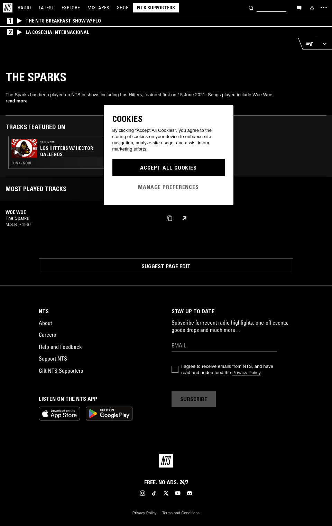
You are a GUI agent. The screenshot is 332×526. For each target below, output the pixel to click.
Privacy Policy (246, 372)
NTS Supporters (156, 7)
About (45, 322)
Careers (47, 334)
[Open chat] (299, 7)
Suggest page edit (166, 266)
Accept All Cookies (168, 167)
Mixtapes (98, 7)
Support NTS (53, 358)
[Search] (251, 7)
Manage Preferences (168, 186)
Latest (46, 7)
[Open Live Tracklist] (307, 43)
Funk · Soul (21, 163)
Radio (24, 7)
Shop (123, 7)
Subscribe (193, 399)
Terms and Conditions (181, 513)
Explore (71, 7)
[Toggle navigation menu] (323, 7)
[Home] (7, 7)
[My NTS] (311, 7)
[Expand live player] (324, 43)
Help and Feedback (60, 346)
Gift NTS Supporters (61, 370)
